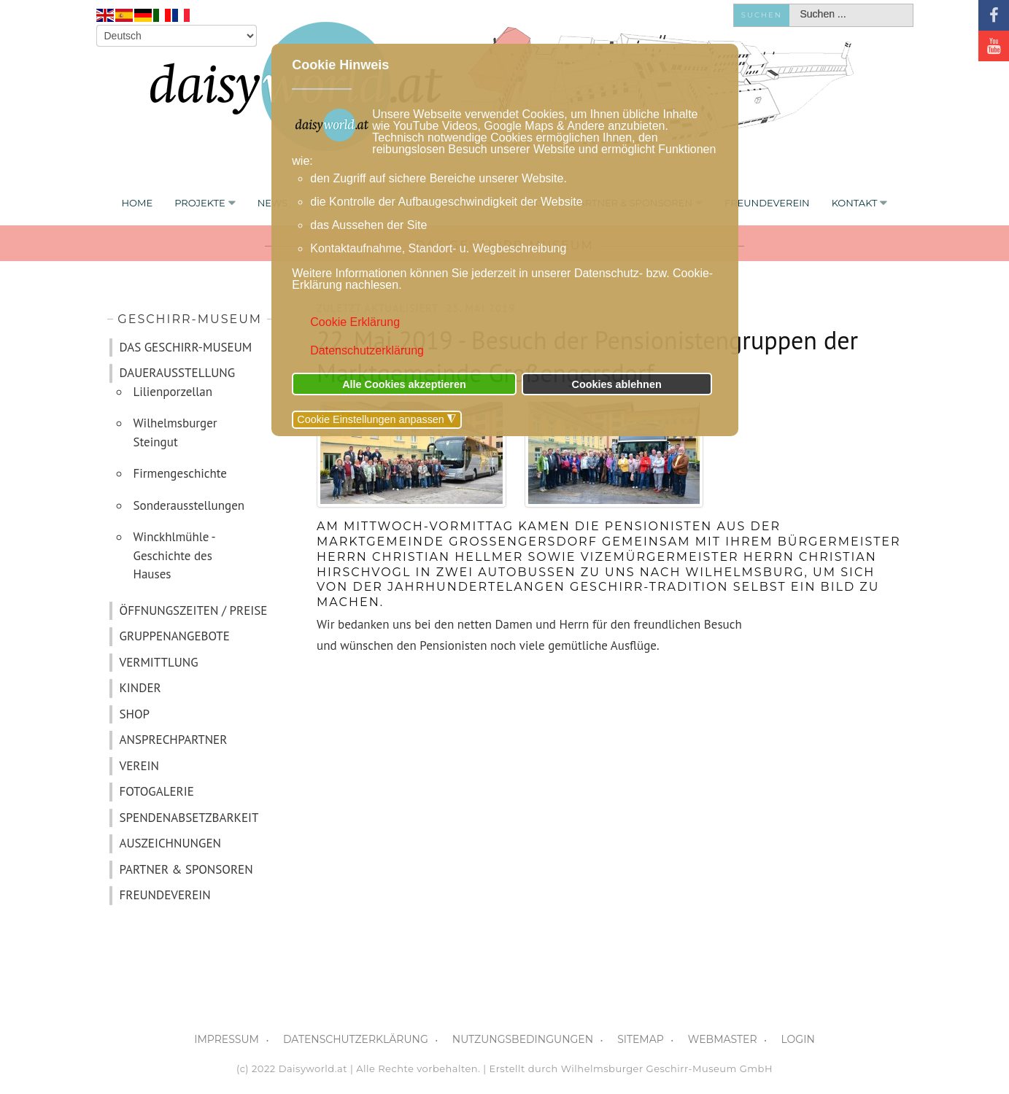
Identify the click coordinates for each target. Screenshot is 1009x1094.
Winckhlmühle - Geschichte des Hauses (174, 555)
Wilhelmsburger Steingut (175, 432)
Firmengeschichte (181, 473)
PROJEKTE (199, 203)
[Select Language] (176, 36)
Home (137, 203)
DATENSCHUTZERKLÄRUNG (355, 1039)
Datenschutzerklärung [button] (367, 350)
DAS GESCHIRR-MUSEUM (186, 347)
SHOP (135, 714)
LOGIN (798, 1039)
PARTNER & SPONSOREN (186, 869)
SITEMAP (640, 1039)
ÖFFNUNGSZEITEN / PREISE (194, 610)
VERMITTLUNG (159, 662)
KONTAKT (855, 203)
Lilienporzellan (173, 392)
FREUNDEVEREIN (767, 203)
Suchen (761, 15)
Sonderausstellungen (189, 505)
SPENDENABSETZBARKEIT (189, 818)
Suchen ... (789, 4)
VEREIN (139, 766)
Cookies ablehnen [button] (617, 384)
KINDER (140, 688)
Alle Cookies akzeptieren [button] (404, 384)
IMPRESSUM (226, 1039)
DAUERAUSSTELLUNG (178, 373)
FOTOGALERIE (157, 791)
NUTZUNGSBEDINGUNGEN (522, 1039)
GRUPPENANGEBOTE (175, 636)
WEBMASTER (722, 1039)
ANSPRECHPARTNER (174, 740)
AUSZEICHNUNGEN (170, 843)
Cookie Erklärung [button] (355, 322)
